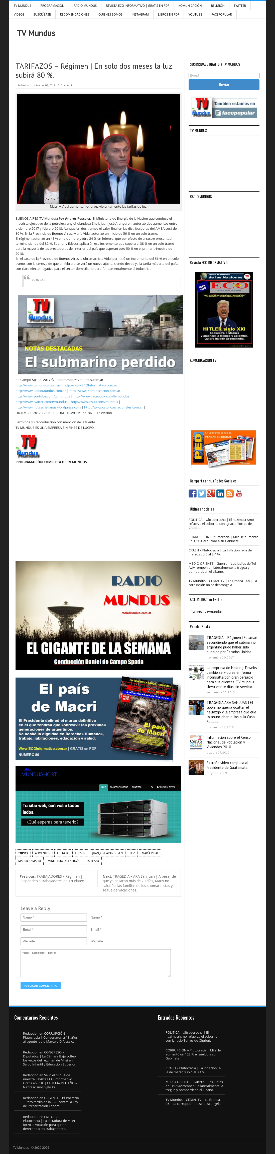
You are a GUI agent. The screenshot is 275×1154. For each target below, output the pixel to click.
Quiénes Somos (110, 14)
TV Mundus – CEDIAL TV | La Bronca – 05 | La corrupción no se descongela (223, 583)
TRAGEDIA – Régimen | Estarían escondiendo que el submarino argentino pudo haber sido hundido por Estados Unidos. (232, 644)
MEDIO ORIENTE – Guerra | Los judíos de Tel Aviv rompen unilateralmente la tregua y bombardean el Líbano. (222, 567)
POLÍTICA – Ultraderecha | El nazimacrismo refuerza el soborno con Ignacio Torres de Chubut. (221, 523)
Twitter (240, 6)
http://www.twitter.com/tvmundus (41, 401)
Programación (52, 6)
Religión (217, 6)
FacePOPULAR (221, 14)
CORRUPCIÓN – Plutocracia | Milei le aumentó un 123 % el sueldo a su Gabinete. (223, 539)
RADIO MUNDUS (85, 6)
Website (97, 941)
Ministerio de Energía (63, 861)
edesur (80, 853)
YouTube (195, 14)
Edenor (62, 853)
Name (95, 917)
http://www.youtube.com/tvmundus (43, 396)
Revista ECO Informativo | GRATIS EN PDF (137, 6)
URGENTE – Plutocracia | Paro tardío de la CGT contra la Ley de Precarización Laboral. (51, 1102)
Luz (132, 853)
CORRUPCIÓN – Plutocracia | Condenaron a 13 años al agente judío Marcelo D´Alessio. (50, 1037)
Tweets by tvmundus (206, 611)
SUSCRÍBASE (42, 14)
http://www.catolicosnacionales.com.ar (113, 407)
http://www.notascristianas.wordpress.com (48, 407)
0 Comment (65, 85)
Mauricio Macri (29, 861)
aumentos (42, 853)
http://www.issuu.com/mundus (94, 401)
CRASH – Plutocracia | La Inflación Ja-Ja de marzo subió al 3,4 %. (220, 552)
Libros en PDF (168, 14)
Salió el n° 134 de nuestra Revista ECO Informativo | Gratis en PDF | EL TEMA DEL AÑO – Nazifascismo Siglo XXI (50, 1081)
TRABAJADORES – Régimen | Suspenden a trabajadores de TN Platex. (52, 878)
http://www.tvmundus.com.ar (38, 385)
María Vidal (150, 853)
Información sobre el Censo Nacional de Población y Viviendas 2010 (229, 742)
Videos (19, 14)
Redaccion (23, 85)
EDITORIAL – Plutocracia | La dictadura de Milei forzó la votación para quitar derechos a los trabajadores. (49, 1122)
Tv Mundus (38, 280)
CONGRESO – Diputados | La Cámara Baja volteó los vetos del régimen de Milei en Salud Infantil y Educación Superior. (49, 1058)
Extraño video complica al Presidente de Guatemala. (227, 765)
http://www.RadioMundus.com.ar (41, 390)
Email (95, 929)
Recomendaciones (74, 14)
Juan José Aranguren (107, 853)
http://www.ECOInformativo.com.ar (90, 385)
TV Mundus (22, 6)
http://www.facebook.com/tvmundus (101, 396)
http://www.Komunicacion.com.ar (94, 390)
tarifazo (92, 861)
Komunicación (190, 6)
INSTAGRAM (140, 14)
